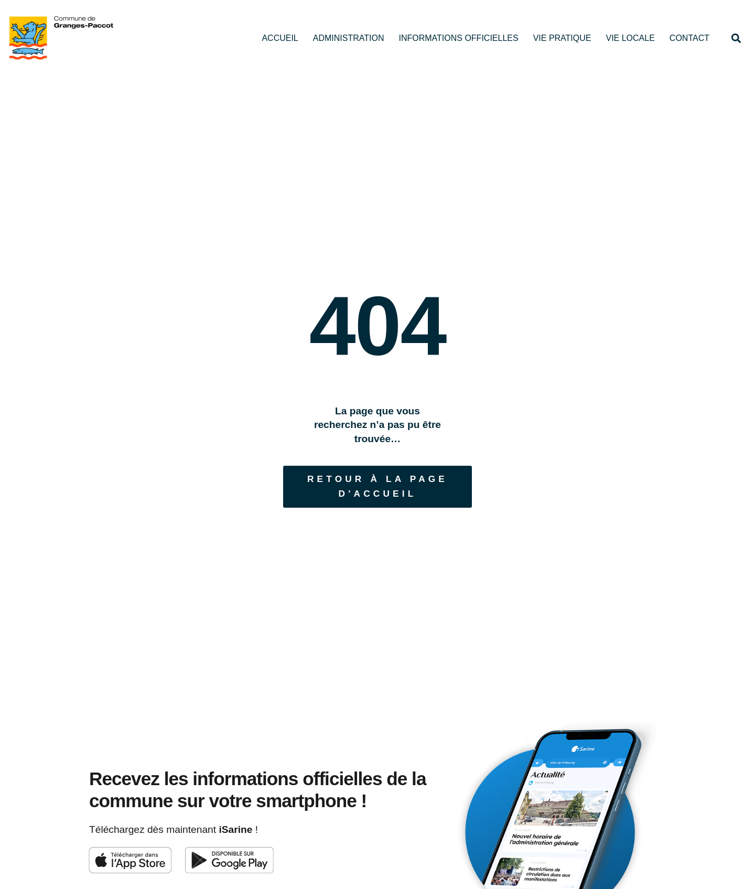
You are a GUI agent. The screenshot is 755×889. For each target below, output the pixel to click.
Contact (689, 38)
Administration (348, 38)
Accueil (280, 38)
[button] (736, 38)
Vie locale (630, 38)
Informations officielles (458, 38)
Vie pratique (562, 38)
